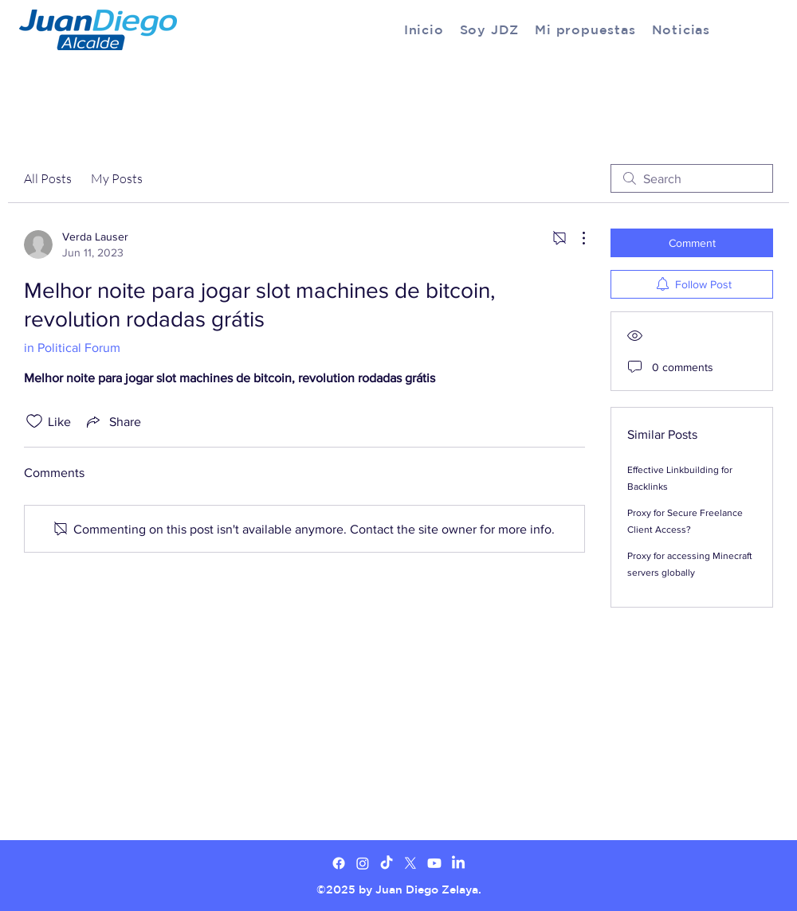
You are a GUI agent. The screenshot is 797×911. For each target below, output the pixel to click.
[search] (692, 178)
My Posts (117, 178)
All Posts (48, 178)
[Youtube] (434, 863)
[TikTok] (387, 863)
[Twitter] (363, 863)
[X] (410, 863)
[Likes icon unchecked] (34, 421)
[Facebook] (339, 863)
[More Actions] (575, 238)
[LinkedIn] (458, 863)
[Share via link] (112, 421)
